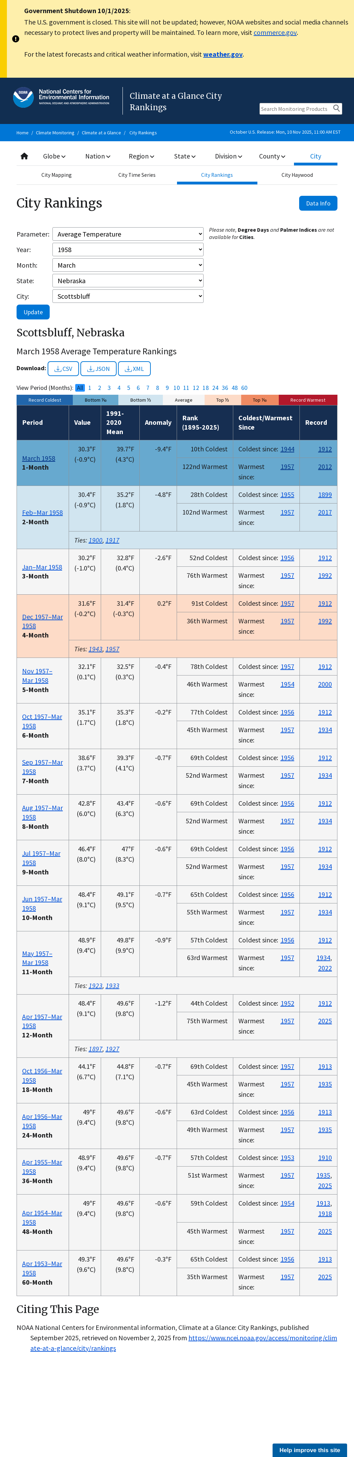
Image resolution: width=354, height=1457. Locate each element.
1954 (287, 684)
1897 (95, 1048)
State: (25, 280)
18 (206, 388)
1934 (325, 729)
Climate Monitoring (55, 133)
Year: (24, 249)
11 (186, 388)
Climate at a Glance (101, 133)
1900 (95, 540)
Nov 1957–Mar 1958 (37, 675)
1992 (325, 575)
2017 (325, 512)
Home (23, 133)
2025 (325, 1020)
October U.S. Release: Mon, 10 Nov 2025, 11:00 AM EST (285, 132)
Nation (98, 156)
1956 (287, 557)
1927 (112, 1048)
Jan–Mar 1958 (42, 567)
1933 (112, 985)
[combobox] (177, 156)
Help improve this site (309, 1450)
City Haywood (297, 175)
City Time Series (137, 175)
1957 (287, 466)
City (315, 156)
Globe (54, 156)
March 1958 (38, 458)
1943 (95, 648)
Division (229, 156)
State (185, 156)
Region (142, 156)
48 (235, 388)
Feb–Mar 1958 (42, 512)
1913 (325, 1066)
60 (244, 388)
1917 (112, 540)
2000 (325, 684)
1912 (325, 448)
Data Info (318, 203)
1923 (95, 985)
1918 (325, 1213)
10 (177, 388)
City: (23, 296)
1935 (325, 1084)
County (272, 156)
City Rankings (143, 133)
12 (196, 388)
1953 (287, 1157)
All (80, 388)
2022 (325, 968)
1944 (287, 448)
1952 (287, 1003)
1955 (287, 494)
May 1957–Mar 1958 (37, 958)
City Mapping (56, 175)
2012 (325, 466)
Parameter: (33, 234)
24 (215, 388)
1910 (325, 1157)
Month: (27, 265)
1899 (325, 494)
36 (225, 388)
